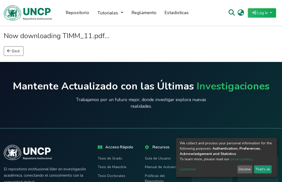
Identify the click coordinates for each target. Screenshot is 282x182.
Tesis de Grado (110, 158)
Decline (245, 169)
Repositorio (77, 13)
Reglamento (144, 13)
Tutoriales (108, 13)
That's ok (262, 169)
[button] (241, 13)
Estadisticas (177, 13)
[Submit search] (231, 13)
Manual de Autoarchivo (164, 166)
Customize (188, 169)
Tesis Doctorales (111, 175)
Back (13, 51)
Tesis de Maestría (112, 166)
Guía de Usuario (158, 158)
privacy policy (241, 159)
